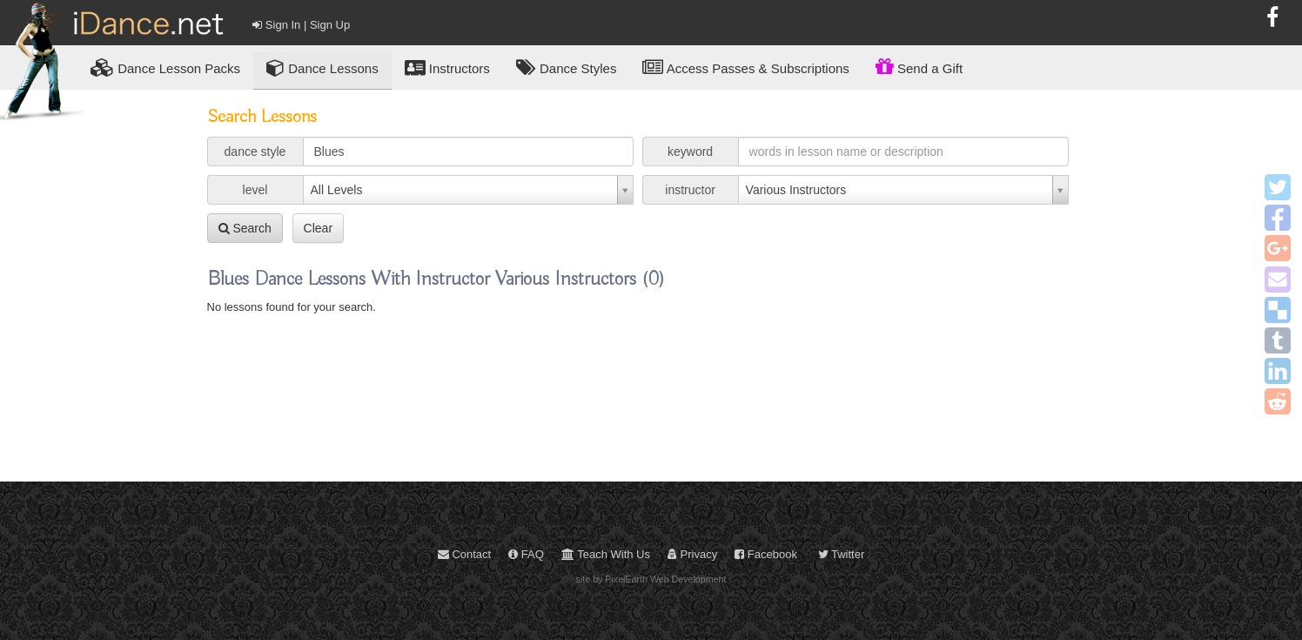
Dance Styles (566, 67)
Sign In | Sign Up (301, 24)
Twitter (841, 554)
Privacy (692, 554)
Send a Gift (919, 66)
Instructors (447, 67)
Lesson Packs (165, 67)
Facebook (766, 554)
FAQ (526, 554)
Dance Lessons (322, 67)
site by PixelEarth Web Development (651, 579)
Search (245, 228)
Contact (464, 554)
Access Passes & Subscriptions (745, 67)
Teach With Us (605, 554)
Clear (318, 228)
